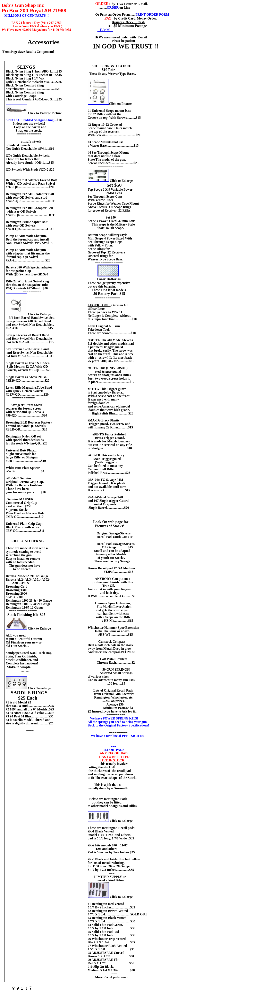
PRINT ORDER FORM (152, 14)
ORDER (113, 7)
